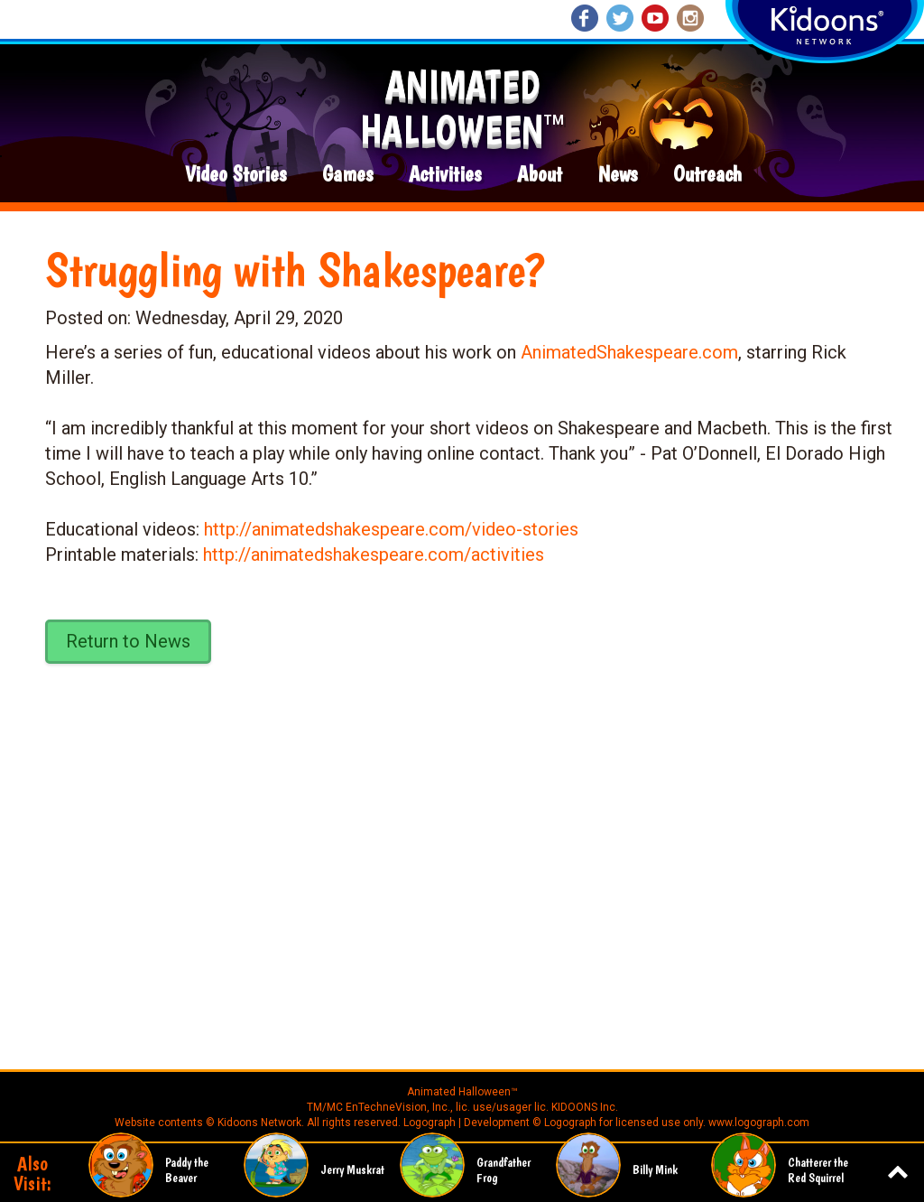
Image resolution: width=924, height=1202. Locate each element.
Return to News (128, 641)
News (617, 175)
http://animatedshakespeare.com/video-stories (391, 529)
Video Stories (235, 175)
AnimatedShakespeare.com (629, 352)
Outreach (707, 175)
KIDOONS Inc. (584, 1107)
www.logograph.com (757, 1122)
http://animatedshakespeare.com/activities (373, 554)
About (539, 175)
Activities (445, 175)
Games (347, 175)
